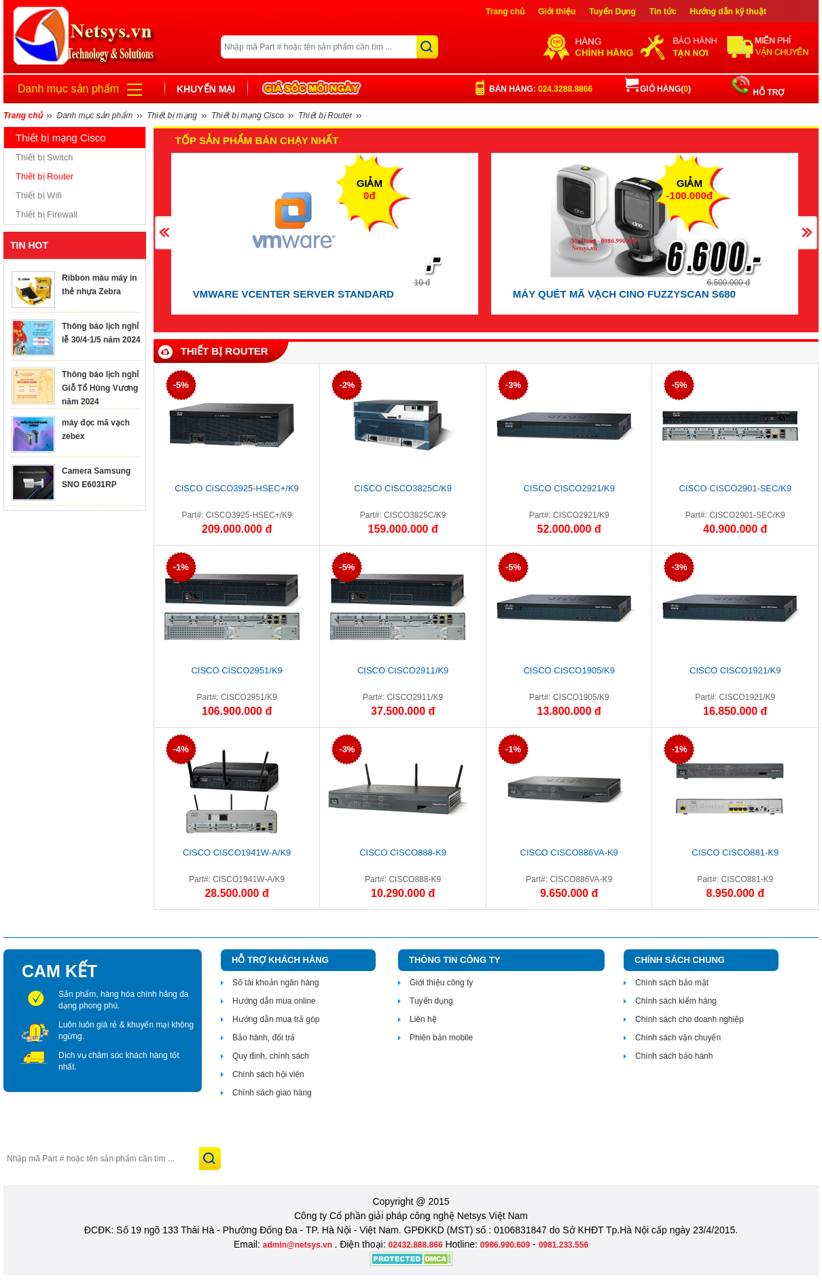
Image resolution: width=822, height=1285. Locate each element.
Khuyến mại (206, 89)
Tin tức (663, 11)
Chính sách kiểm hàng (676, 1001)
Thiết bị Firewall (46, 214)
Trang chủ (505, 11)
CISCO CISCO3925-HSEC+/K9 (236, 488)
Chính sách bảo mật (672, 982)
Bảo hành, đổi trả (263, 1037)
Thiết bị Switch (44, 157)
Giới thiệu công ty (441, 982)
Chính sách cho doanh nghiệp (689, 1019)
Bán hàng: (540, 89)
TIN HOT (29, 245)
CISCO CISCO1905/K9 (568, 670)
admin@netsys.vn (299, 1245)
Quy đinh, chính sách (270, 1056)
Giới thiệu (556, 11)
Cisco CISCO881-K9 (735, 852)
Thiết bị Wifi (39, 195)
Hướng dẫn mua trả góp (275, 1019)
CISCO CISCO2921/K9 (568, 488)
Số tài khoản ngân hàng (275, 982)
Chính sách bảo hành (674, 1056)
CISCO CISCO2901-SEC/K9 (735, 488)
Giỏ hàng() (658, 89)
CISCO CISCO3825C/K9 (403, 488)
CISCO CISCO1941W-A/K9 (237, 852)
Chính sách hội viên (268, 1074)
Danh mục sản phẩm (68, 88)
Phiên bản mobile (441, 1037)
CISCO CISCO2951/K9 (236, 670)
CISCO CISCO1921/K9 (735, 670)
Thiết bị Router (44, 176)
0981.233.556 (563, 1245)
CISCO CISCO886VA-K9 (569, 852)
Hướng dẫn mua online (274, 1001)
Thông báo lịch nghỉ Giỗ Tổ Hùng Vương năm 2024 (100, 388)
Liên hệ (423, 1019)
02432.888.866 (415, 1245)
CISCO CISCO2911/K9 (402, 670)
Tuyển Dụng (612, 11)
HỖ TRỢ (767, 92)
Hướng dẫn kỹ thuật (728, 11)
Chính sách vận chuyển (678, 1037)
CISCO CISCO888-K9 (402, 852)
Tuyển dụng (431, 1001)
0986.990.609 (505, 1245)
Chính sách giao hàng (272, 1092)
